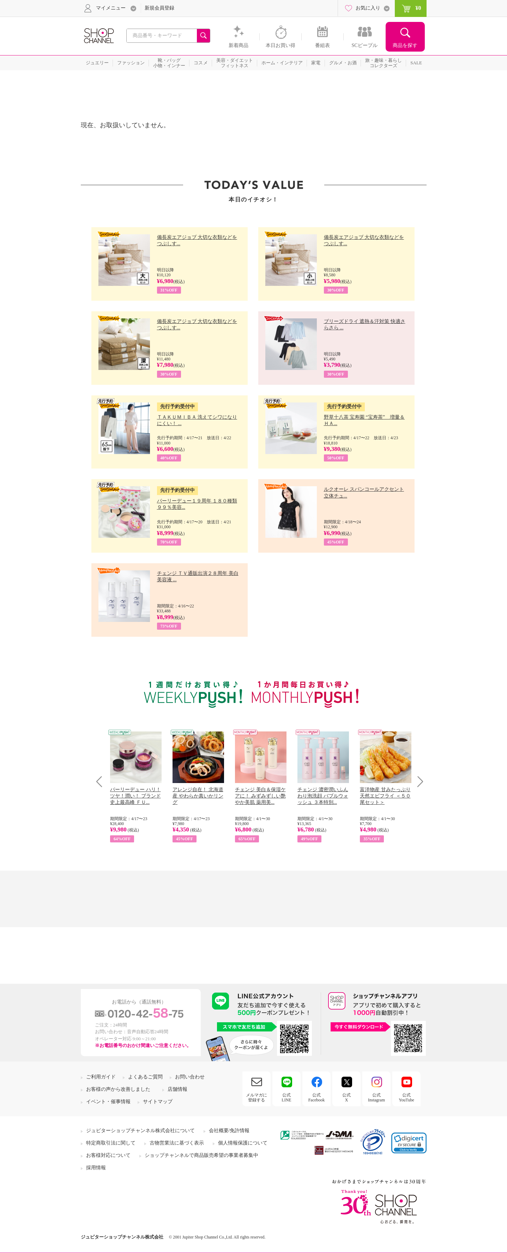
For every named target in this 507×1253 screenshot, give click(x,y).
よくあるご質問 (145, 1077)
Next (418, 781)
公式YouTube (406, 1097)
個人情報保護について (242, 1143)
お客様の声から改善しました (118, 1089)
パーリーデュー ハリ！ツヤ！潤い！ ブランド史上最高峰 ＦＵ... (135, 796)
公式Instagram (376, 1097)
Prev (102, 781)
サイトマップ (158, 1101)
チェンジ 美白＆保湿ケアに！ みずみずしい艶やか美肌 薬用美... (260, 796)
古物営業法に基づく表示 (177, 1143)
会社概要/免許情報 (229, 1130)
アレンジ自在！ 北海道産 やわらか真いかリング (198, 796)
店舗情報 (177, 1089)
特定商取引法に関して (110, 1143)
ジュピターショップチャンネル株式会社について (140, 1130)
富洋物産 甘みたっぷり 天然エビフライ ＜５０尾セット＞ (385, 796)
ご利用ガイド (101, 1077)
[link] (409, 1143)
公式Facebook (316, 1097)
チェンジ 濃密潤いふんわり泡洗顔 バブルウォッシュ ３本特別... (322, 796)
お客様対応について (108, 1155)
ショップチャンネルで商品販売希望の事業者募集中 (201, 1155)
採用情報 (96, 1167)
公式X (346, 1097)
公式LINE (286, 1097)
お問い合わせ (190, 1077)
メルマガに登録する (256, 1097)
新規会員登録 (159, 8)
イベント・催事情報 (108, 1101)
